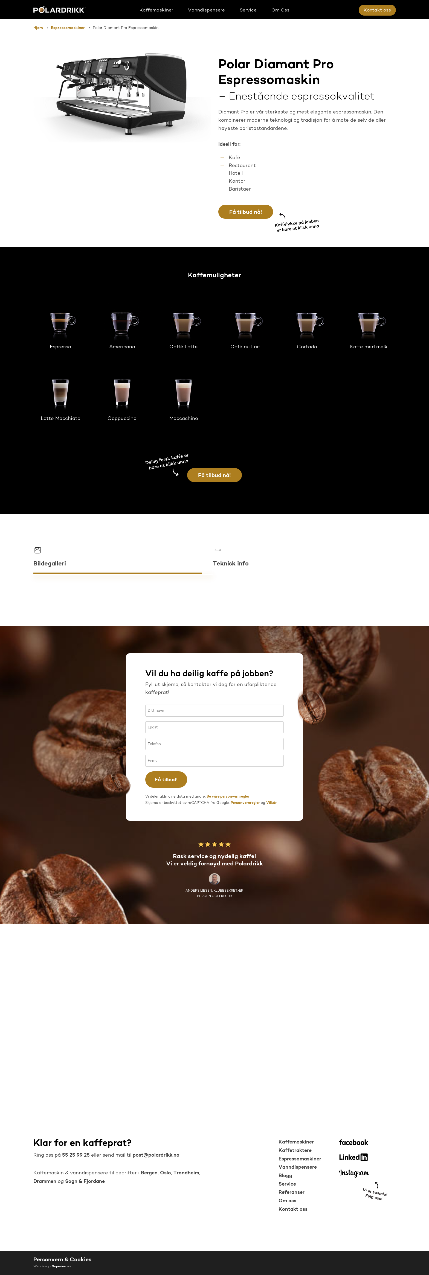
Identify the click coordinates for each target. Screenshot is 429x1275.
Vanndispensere (298, 1167)
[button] (245, 212)
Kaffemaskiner (296, 1142)
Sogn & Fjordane (85, 1181)
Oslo (165, 1173)
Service (287, 1184)
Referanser (292, 1192)
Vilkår (271, 1001)
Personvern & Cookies (62, 1260)
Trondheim (186, 1173)
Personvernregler (245, 1001)
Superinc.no (61, 1266)
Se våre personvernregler (228, 995)
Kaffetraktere (295, 1150)
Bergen (149, 1173)
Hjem (38, 28)
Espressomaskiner (68, 28)
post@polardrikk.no (156, 1155)
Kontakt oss (293, 1209)
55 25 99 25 (75, 1155)
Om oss (287, 1201)
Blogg (285, 1175)
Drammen (44, 1181)
